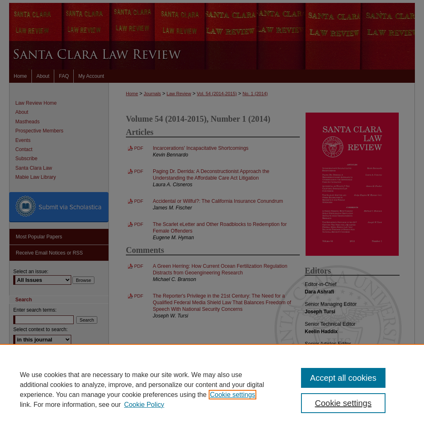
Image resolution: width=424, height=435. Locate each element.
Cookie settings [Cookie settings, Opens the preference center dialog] (343, 403)
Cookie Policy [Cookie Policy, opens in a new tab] (144, 404)
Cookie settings (232, 394)
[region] (212, 389)
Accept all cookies (343, 377)
